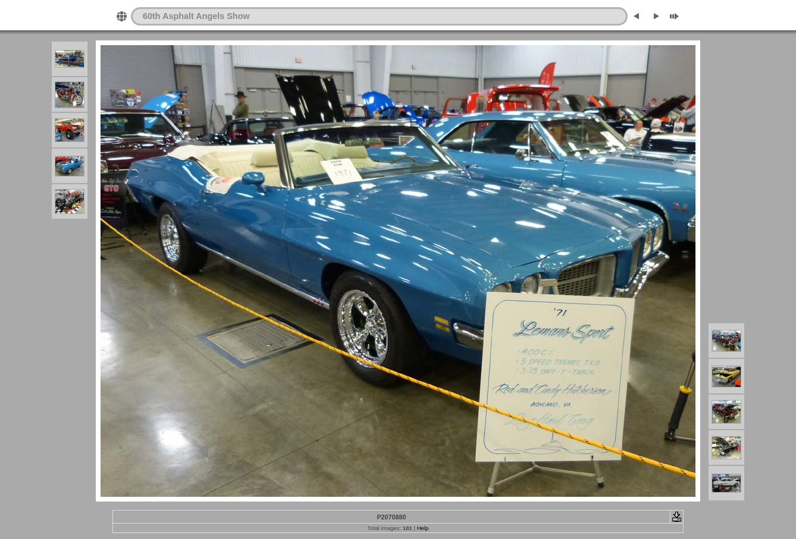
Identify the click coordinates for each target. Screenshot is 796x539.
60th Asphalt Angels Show (196, 16)
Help (423, 528)
